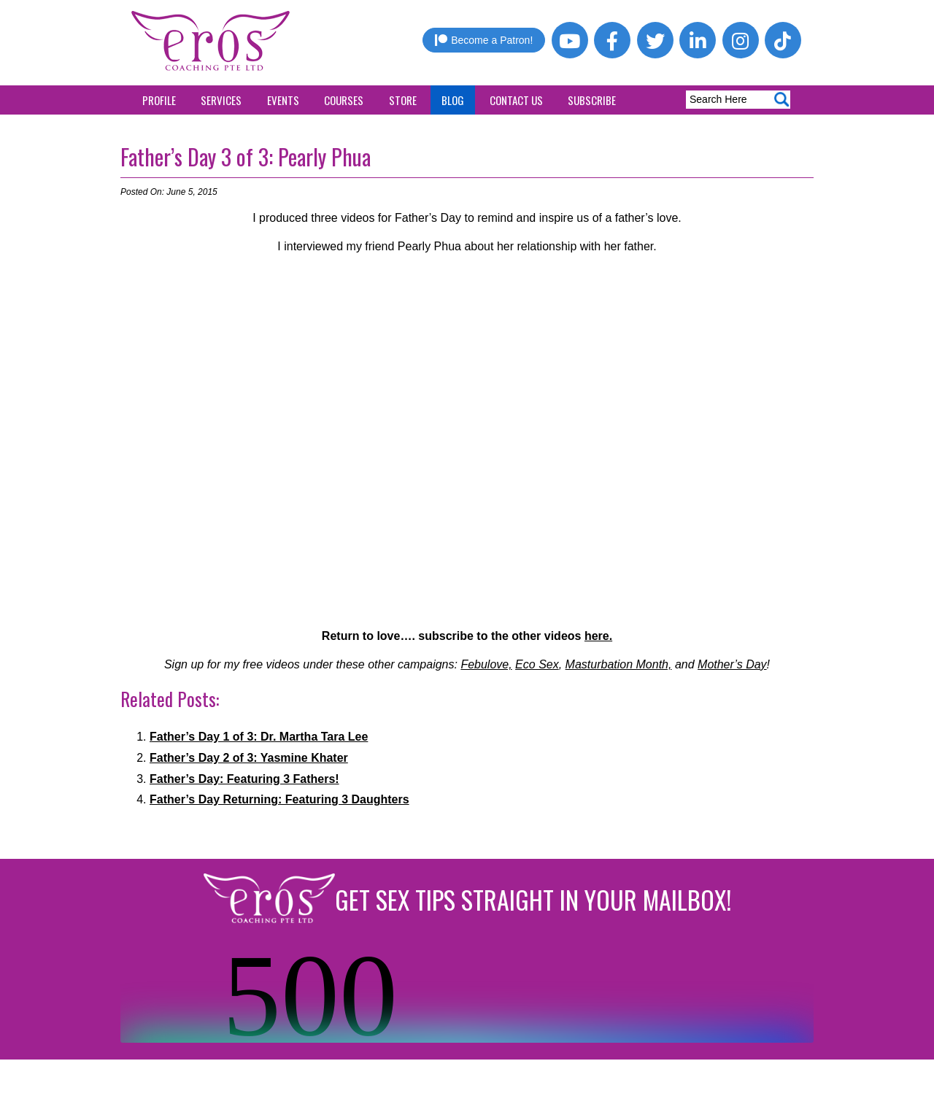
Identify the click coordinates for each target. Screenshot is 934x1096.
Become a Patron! (484, 40)
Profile (159, 100)
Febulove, (486, 664)
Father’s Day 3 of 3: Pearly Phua (245, 156)
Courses (343, 100)
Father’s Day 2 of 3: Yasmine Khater (249, 758)
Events (283, 100)
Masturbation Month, (619, 664)
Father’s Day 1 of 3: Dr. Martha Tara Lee (259, 736)
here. (598, 636)
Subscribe (592, 100)
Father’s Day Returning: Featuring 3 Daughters (279, 799)
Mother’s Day (732, 664)
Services (221, 100)
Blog (452, 100)
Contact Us (516, 100)
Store (403, 100)
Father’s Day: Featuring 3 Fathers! (244, 779)
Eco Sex (537, 664)
